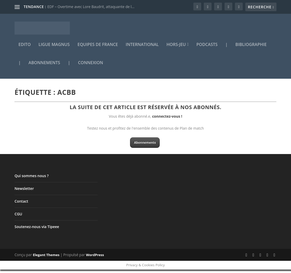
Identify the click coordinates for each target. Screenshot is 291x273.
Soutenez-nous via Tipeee (37, 230)
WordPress (95, 258)
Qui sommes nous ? (32, 179)
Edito (24, 48)
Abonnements (44, 66)
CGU (18, 217)
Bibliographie (251, 48)
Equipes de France (98, 48)
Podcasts (207, 48)
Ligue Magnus (54, 48)
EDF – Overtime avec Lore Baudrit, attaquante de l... (90, 6)
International (142, 48)
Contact (21, 204)
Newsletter (24, 192)
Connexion (90, 66)
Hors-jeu (176, 48)
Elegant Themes (46, 258)
